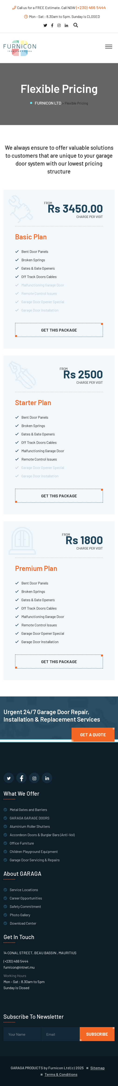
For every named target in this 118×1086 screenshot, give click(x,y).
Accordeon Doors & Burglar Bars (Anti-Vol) (42, 834)
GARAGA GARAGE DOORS (29, 818)
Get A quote (93, 735)
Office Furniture (22, 843)
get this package (59, 330)
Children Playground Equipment (34, 851)
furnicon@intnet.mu (19, 967)
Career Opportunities (26, 898)
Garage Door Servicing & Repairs (35, 860)
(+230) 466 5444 (91, 7)
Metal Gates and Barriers (28, 809)
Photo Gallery (20, 915)
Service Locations (24, 889)
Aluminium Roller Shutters (30, 826)
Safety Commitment (25, 906)
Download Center (23, 923)
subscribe (97, 1034)
